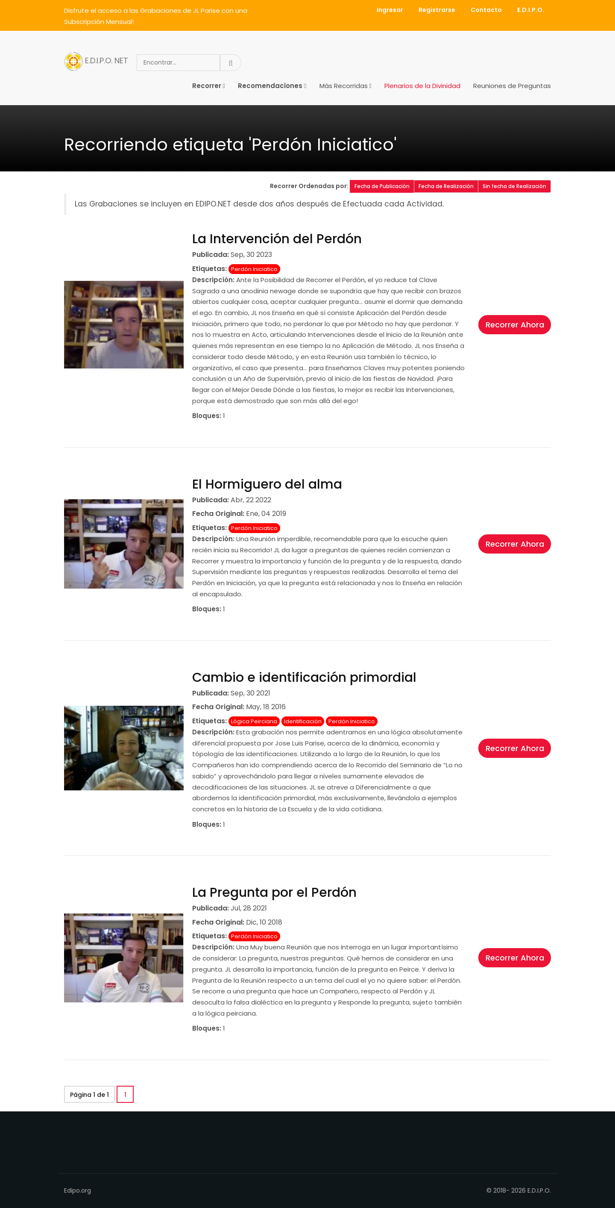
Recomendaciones (270, 85)
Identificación (303, 721)
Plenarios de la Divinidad (422, 85)
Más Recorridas (343, 85)
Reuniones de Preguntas (512, 85)
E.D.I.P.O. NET (96, 61)
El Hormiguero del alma (267, 484)
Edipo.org (77, 1190)
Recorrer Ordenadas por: (310, 186)
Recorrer (206, 85)
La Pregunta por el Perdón (274, 893)
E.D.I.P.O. (530, 10)
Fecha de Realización (446, 186)
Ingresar (390, 10)
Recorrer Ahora (515, 324)
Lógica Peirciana (254, 721)
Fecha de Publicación (382, 186)
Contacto (486, 10)
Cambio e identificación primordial (304, 677)
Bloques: (206, 415)
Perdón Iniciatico (254, 269)
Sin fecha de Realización (514, 186)
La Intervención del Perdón (277, 239)
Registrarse (437, 10)
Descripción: (213, 279)
